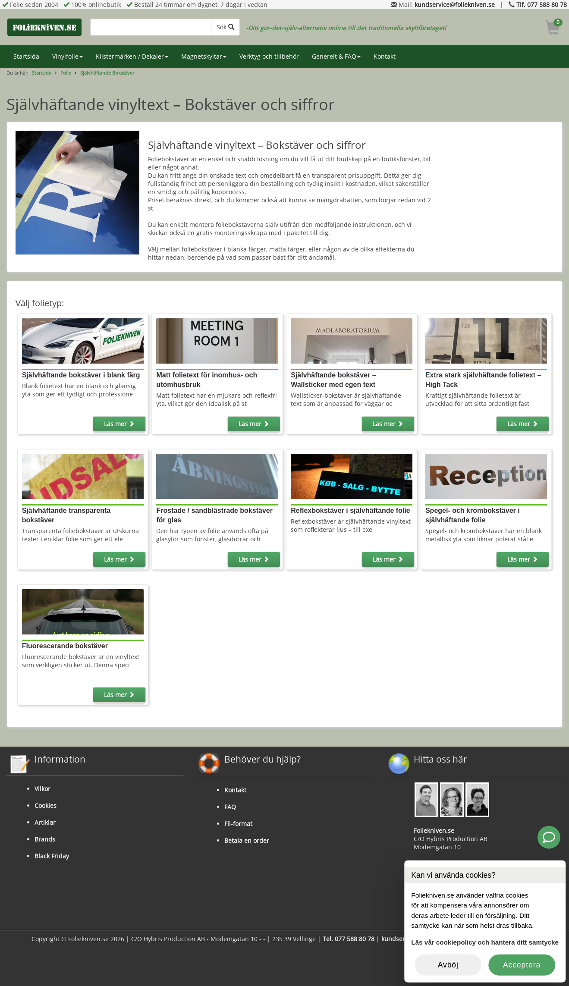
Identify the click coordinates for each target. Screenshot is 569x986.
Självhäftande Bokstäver (107, 72)
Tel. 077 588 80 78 (348, 939)
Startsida (26, 56)
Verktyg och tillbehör (269, 56)
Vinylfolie (67, 56)
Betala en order (246, 840)
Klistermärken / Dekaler (132, 56)
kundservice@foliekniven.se (455, 4)
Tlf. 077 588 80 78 (541, 4)
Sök (225, 27)
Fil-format (238, 824)
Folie (65, 72)
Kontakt (385, 56)
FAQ (230, 807)
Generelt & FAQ (336, 56)
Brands (45, 839)
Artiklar (45, 822)
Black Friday (52, 856)
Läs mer (119, 424)
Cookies (46, 805)
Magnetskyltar (203, 56)
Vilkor (42, 789)
